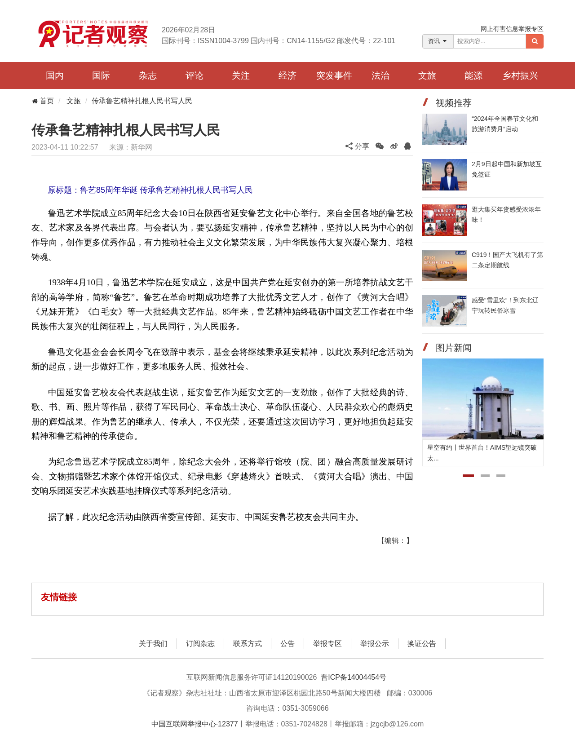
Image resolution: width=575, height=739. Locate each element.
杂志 (148, 75)
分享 (357, 146)
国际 (101, 75)
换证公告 (421, 643)
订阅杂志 (200, 643)
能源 (473, 75)
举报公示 (374, 643)
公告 (287, 643)
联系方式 (247, 643)
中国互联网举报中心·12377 (194, 724)
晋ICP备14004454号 (353, 677)
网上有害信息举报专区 (512, 28)
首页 (42, 101)
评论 (194, 75)
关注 (241, 75)
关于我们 (153, 643)
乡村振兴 (520, 75)
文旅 (427, 75)
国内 (55, 75)
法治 (380, 75)
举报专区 (327, 643)
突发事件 (334, 75)
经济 (287, 75)
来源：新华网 (130, 147)
